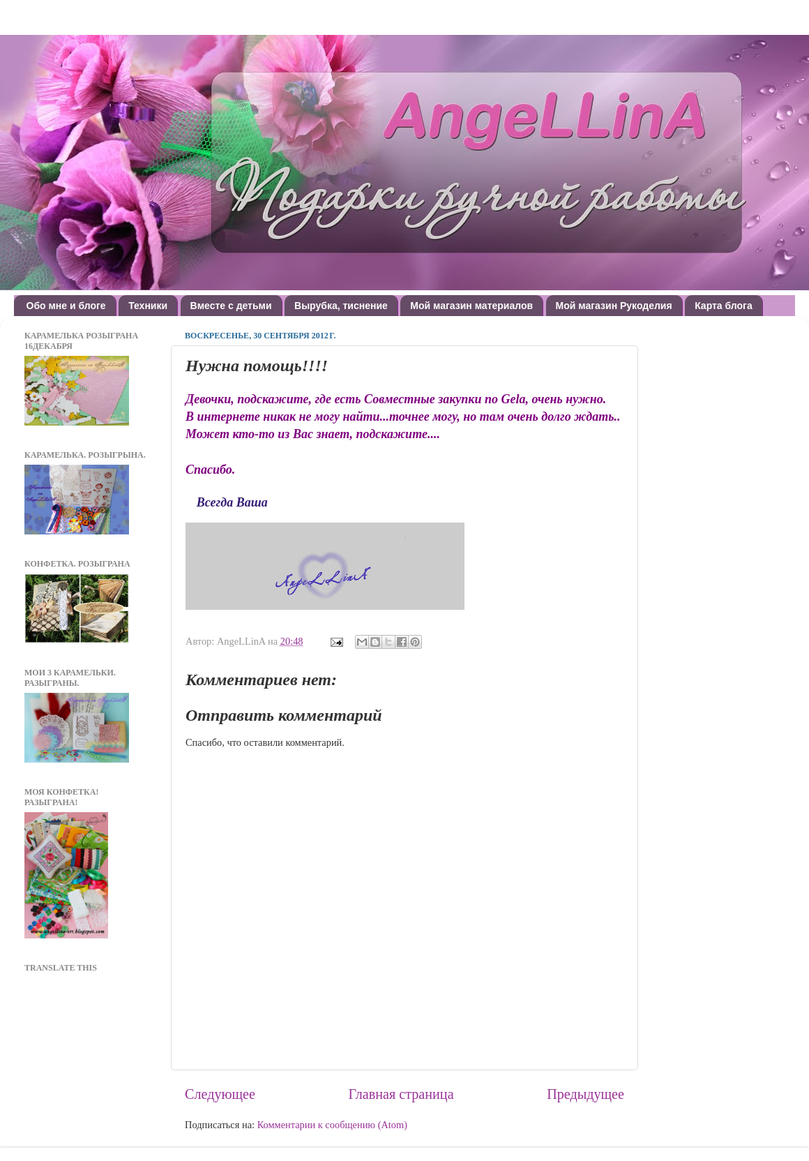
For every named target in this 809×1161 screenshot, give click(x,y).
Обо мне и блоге (66, 305)
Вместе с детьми (231, 305)
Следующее (220, 1094)
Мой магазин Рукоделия (614, 305)
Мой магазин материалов (471, 305)
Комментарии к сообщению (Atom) (332, 1124)
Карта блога (724, 305)
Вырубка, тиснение (341, 305)
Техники (147, 305)
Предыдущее (585, 1094)
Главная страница (401, 1094)
